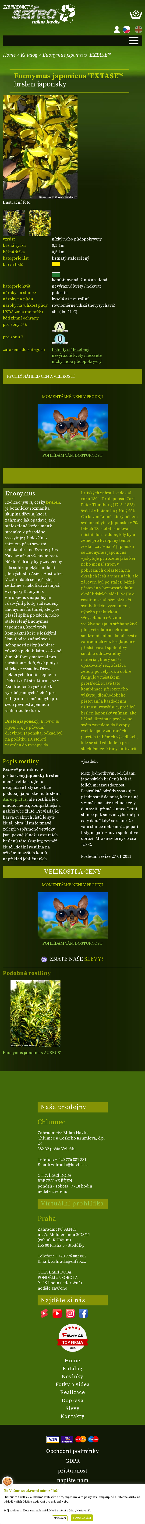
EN (137, 28)
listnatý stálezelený (70, 349)
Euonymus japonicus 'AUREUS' (32, 1052)
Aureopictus (15, 799)
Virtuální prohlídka (72, 1204)
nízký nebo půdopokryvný (77, 361)
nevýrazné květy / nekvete (77, 355)
